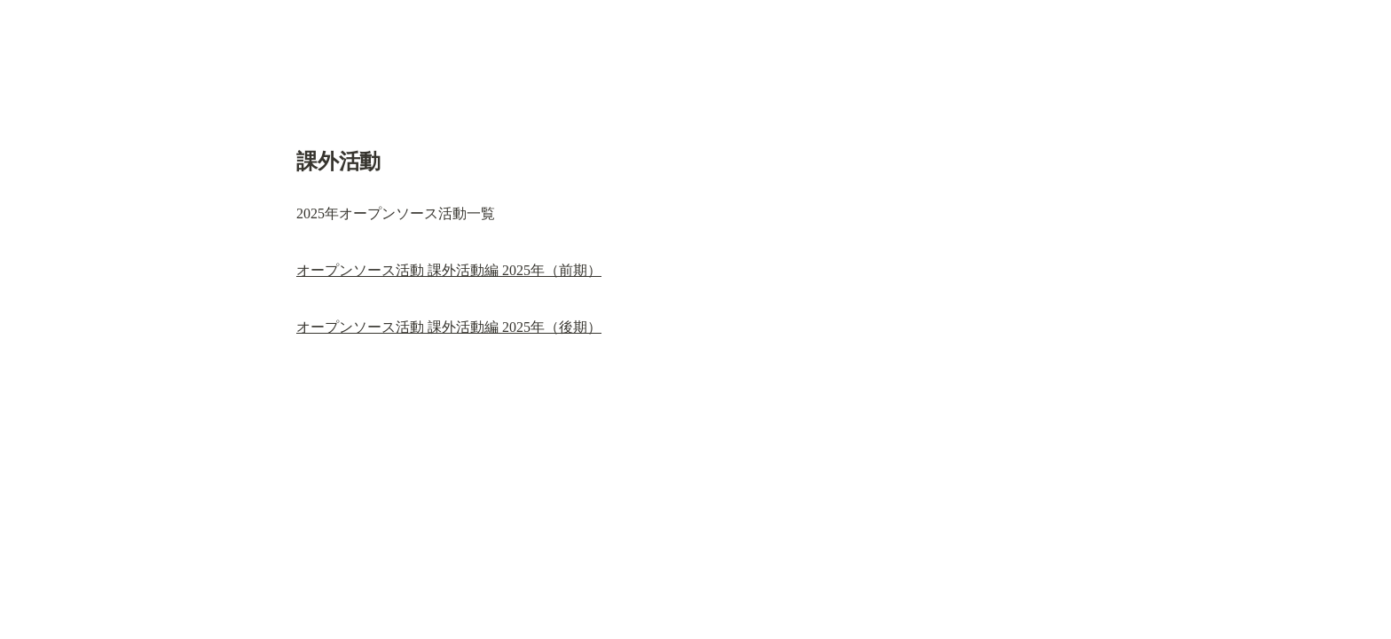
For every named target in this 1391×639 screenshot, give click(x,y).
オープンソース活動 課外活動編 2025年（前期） (448, 270)
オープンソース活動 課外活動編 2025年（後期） (448, 327)
